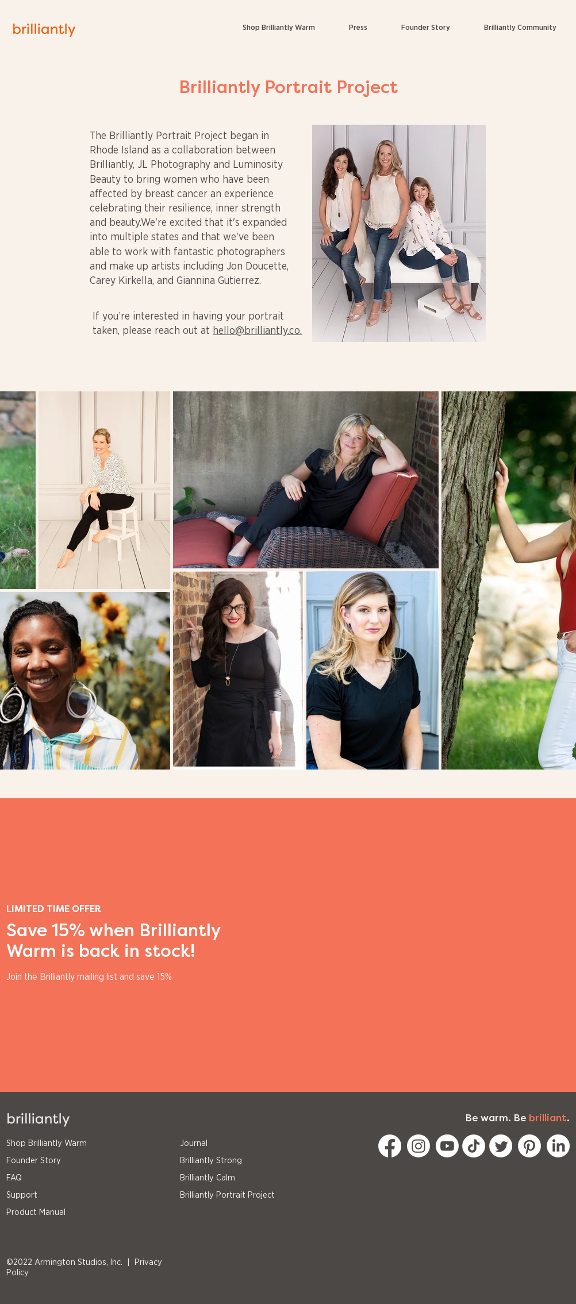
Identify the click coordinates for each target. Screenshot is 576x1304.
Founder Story (33, 1160)
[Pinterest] (529, 1145)
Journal (194, 1143)
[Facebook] (389, 1145)
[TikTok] (473, 1145)
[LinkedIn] (558, 1145)
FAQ (14, 1178)
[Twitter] (500, 1145)
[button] (520, 28)
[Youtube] (447, 1145)
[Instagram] (418, 1145)
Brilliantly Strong (211, 1160)
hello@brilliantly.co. (257, 331)
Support (21, 1195)
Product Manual (36, 1212)
